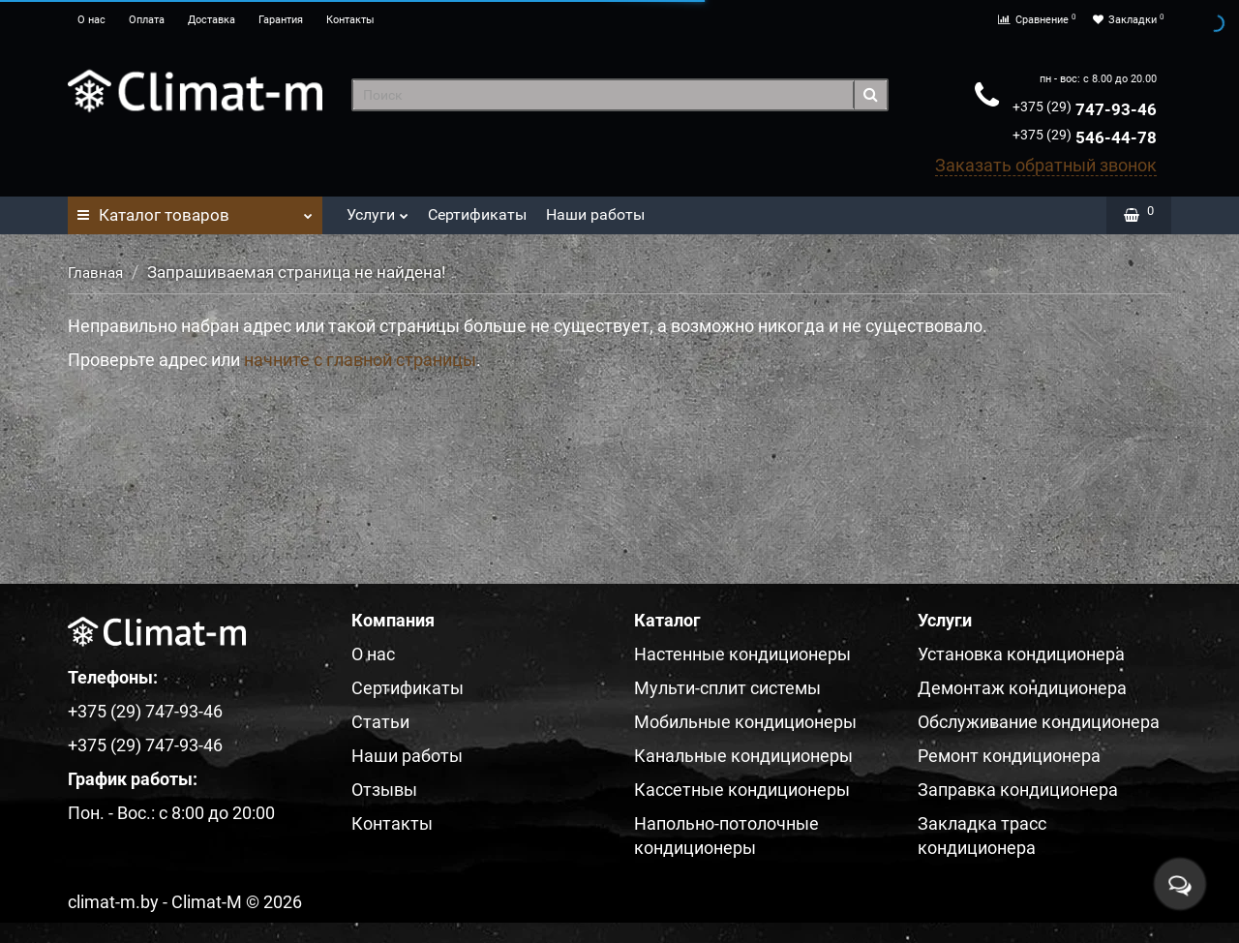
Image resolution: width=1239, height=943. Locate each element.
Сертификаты (477, 214)
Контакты (350, 20)
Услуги (377, 210)
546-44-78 (1084, 137)
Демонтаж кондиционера (1022, 688)
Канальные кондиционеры (743, 755)
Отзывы (384, 789)
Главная (95, 273)
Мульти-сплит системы (727, 688)
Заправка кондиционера (1018, 789)
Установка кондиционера (1021, 654)
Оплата (147, 20)
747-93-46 (1084, 109)
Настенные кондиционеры (742, 654)
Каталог (195, 210)
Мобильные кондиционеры (745, 722)
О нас (91, 20)
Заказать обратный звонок (1046, 165)
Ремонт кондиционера (1009, 755)
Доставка (211, 20)
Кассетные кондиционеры (742, 789)
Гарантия (280, 20)
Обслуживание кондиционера (1039, 722)
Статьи (380, 722)
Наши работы (595, 214)
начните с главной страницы (360, 360)
